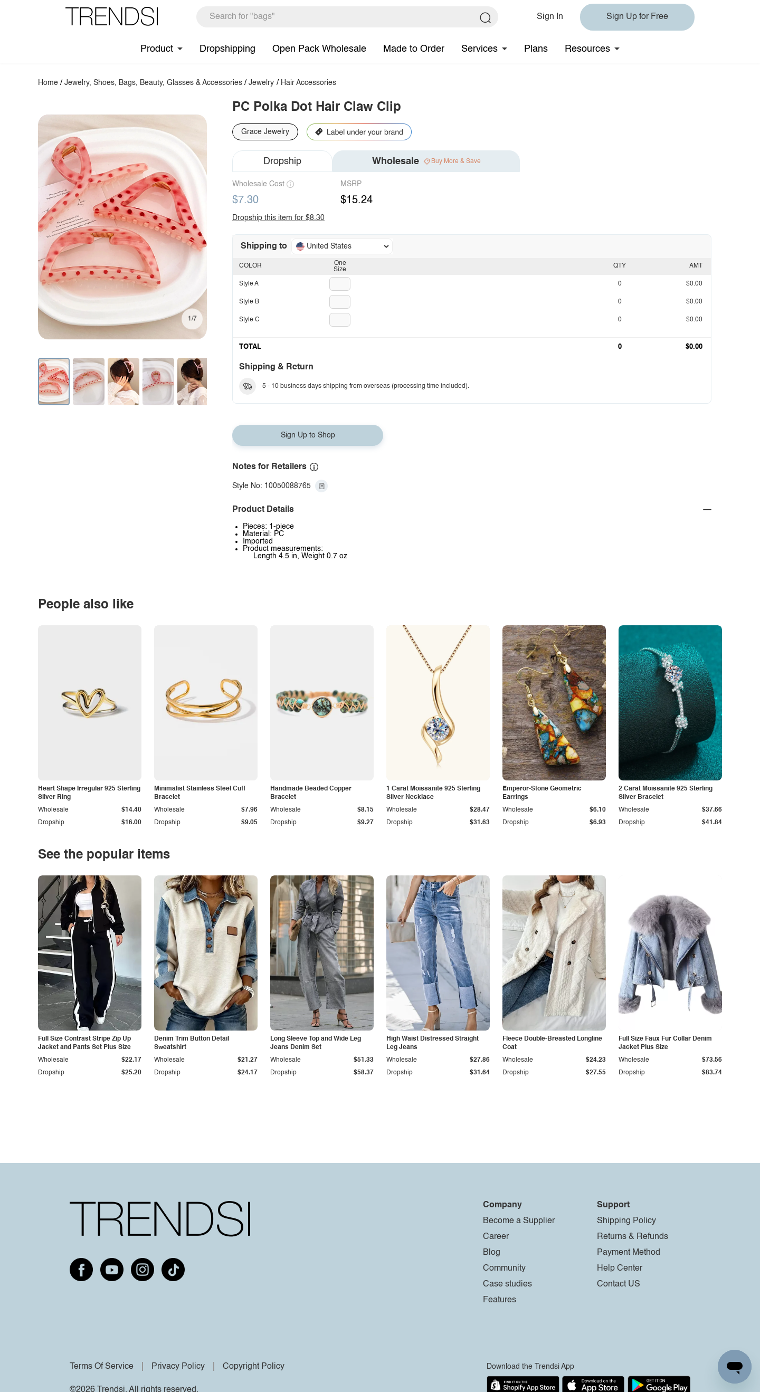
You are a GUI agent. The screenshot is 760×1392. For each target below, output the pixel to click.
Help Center (619, 1268)
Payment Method (628, 1252)
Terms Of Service (102, 1366)
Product (156, 49)
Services (479, 49)
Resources (587, 49)
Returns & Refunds (632, 1237)
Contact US (618, 1284)
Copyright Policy (253, 1366)
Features (499, 1300)
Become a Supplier (519, 1221)
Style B (249, 302)
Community (504, 1268)
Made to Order (413, 49)
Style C (249, 320)
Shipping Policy (626, 1221)
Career (496, 1237)
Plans (536, 49)
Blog (491, 1252)
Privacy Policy (178, 1366)
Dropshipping (227, 49)
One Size (340, 266)
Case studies (507, 1284)
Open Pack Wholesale (319, 49)
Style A (249, 284)
